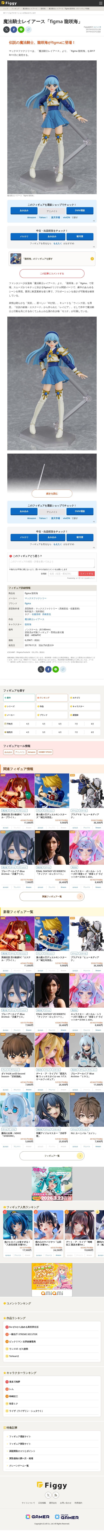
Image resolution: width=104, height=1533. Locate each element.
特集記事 (10, 1428)
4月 (27, 724)
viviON (66, 217)
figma (28, 603)
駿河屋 (80, 236)
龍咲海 (43, 8)
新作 (7, 698)
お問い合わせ (65, 1503)
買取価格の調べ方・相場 (21, 1458)
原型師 (74, 715)
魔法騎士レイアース (30, 8)
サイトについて (28, 1503)
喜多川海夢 (14, 1382)
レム (11, 1389)
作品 (40, 706)
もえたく (57, 243)
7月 (76, 724)
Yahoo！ (43, 217)
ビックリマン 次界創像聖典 (22, 1341)
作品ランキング (14, 1318)
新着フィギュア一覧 (18, 912)
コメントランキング (17, 1304)
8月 (92, 724)
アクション (22, 811)
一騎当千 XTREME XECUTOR (23, 1334)
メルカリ (24, 236)
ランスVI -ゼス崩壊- (18, 1349)
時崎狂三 (13, 1396)
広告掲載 (42, 1503)
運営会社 (53, 1503)
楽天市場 (55, 217)
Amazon (31, 217)
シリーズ (9, 706)
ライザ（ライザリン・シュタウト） (26, 1411)
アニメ (39, 811)
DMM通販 (80, 210)
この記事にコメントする (52, 273)
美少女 (4, 811)
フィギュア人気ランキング (21, 1207)
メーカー (9, 715)
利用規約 (78, 1503)
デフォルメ (22, 867)
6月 (60, 724)
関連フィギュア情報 (18, 769)
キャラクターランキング (19, 1373)
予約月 (8, 724)
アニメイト (20, 752)
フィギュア (15, 8)
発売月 (8, 732)
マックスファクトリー (35, 598)
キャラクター (77, 706)
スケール (83, 811)
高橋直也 (46, 614)
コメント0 (97, 27)
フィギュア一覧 (52, 1156)
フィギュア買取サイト (20, 1444)
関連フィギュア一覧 (52, 896)
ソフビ (12, 1129)
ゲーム (12, 811)
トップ (5, 8)
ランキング (43, 698)
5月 (43, 724)
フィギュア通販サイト (20, 1436)
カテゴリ (75, 698)
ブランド (42, 715)
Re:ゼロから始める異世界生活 (23, 1327)
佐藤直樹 (36, 614)
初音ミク (13, 1403)
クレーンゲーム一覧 (19, 1465)
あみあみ (24, 210)
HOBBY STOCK (45, 752)
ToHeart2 (14, 1356)
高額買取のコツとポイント (22, 1451)
